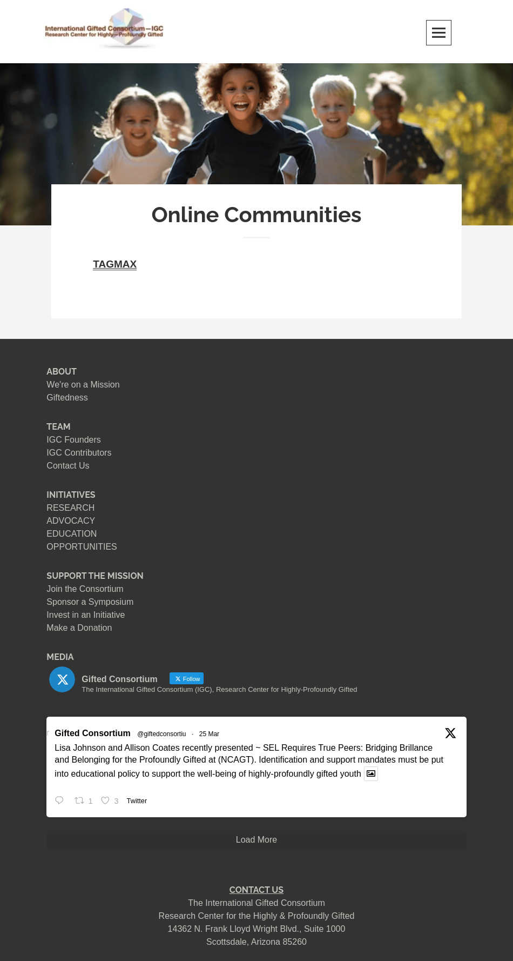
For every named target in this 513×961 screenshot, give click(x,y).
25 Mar (209, 734)
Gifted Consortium (92, 733)
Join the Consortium (84, 588)
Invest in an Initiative (85, 614)
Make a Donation (79, 627)
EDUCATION (71, 533)
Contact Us (67, 465)
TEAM (58, 427)
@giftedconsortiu (161, 734)
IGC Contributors (78, 452)
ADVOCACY (70, 520)
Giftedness (66, 397)
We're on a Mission (82, 384)
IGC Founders (73, 439)
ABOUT (61, 371)
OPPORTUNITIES (81, 546)
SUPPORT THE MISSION (94, 576)
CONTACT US (257, 890)
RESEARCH (70, 507)
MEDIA (59, 657)
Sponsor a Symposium (89, 601)
